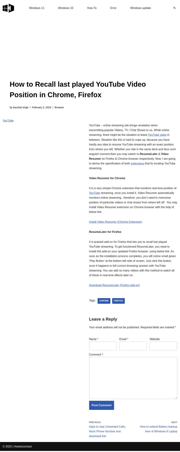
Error (113, 7)
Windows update (140, 7)
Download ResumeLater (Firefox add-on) (114, 285)
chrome (104, 301)
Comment (96, 355)
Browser (59, 107)
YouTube (8, 120)
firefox (118, 301)
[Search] (174, 8)
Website (155, 339)
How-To (92, 7)
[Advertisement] (90, 52)
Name (93, 339)
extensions (137, 163)
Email (123, 339)
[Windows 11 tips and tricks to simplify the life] (9, 8)
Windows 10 (65, 7)
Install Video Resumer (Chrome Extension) (115, 222)
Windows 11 (36, 7)
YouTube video (157, 135)
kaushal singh (20, 107)
